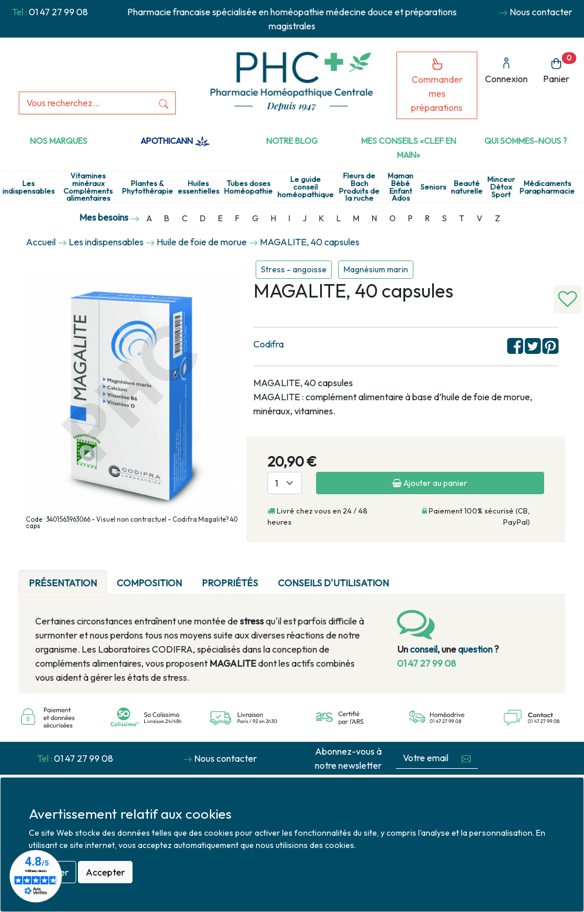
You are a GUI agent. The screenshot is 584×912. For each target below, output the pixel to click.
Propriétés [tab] (230, 583)
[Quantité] (284, 483)
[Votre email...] (426, 758)
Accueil (41, 242)
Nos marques (58, 141)
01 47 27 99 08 (58, 12)
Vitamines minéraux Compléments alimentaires (88, 187)
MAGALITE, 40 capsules (309, 242)
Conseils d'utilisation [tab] (333, 583)
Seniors (433, 187)
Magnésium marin (376, 269)
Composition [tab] (149, 583)
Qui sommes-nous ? (525, 141)
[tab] (409, 575)
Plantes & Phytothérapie (147, 187)
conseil (423, 649)
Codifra (268, 344)
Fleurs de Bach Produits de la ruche (359, 187)
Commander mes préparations (437, 85)
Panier (559, 68)
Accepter (105, 872)
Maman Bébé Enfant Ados (400, 187)
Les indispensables (28, 187)
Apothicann (175, 141)
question (475, 649)
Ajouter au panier (429, 483)
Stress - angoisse (294, 269)
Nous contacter (541, 12)
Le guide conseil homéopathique (305, 186)
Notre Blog (292, 141)
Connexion (506, 71)
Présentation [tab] (63, 583)
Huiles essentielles (198, 187)
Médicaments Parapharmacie (547, 187)
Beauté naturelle (467, 187)
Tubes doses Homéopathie (248, 187)
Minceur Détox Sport (501, 186)
